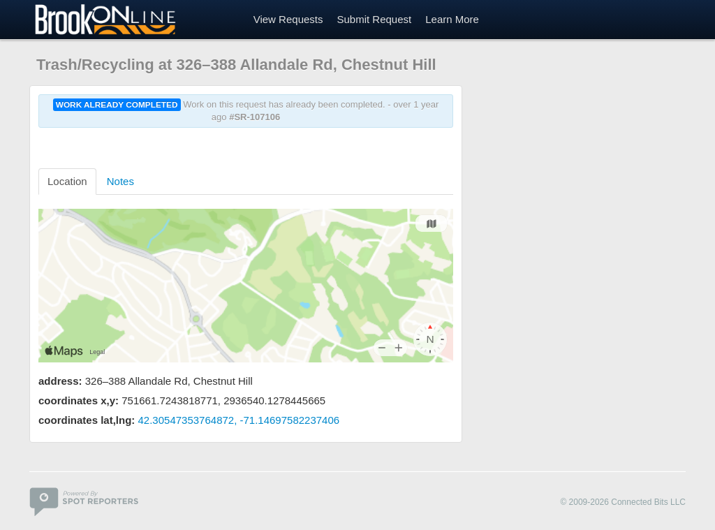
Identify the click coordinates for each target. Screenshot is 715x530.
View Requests (288, 19)
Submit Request (374, 19)
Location (67, 181)
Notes (120, 181)
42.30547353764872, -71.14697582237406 (239, 420)
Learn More (452, 19)
